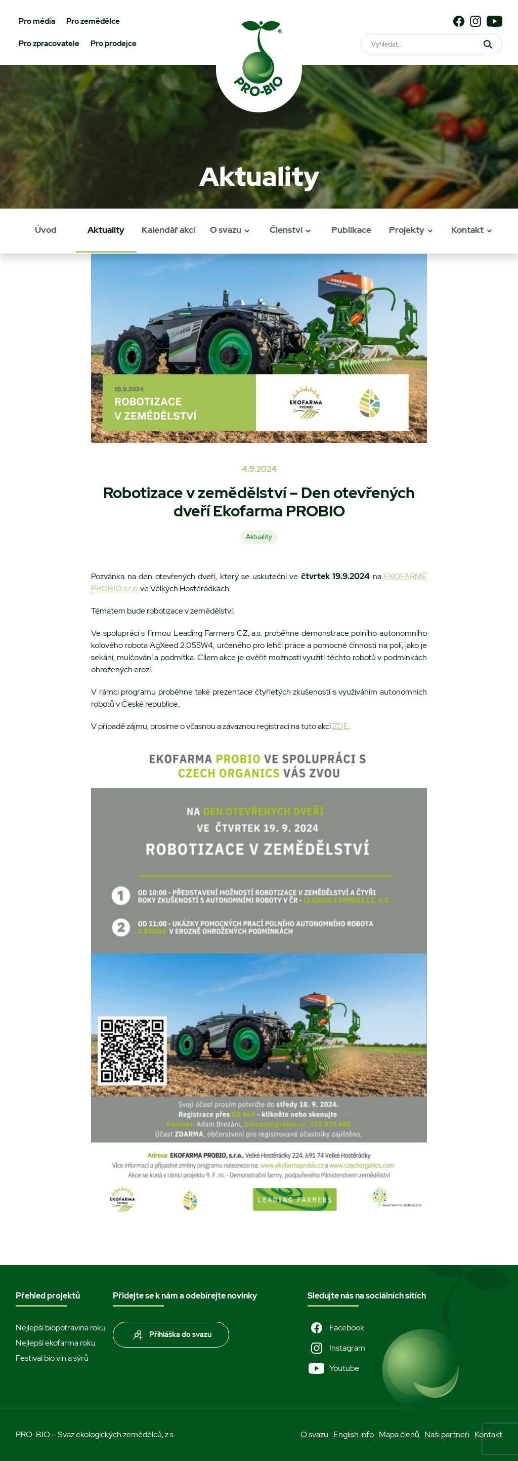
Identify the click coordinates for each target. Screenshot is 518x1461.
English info (353, 1434)
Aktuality (106, 229)
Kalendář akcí (168, 229)
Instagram (336, 1348)
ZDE (340, 726)
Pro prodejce (114, 43)
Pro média (37, 21)
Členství (286, 229)
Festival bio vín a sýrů (52, 1358)
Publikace (351, 229)
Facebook (336, 1327)
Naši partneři (446, 1434)
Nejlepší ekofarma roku (56, 1342)
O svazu (225, 229)
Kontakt (467, 229)
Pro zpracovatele (49, 43)
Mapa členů (399, 1434)
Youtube (333, 1368)
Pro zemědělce (93, 21)
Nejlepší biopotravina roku (61, 1327)
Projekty (406, 229)
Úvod (46, 229)
